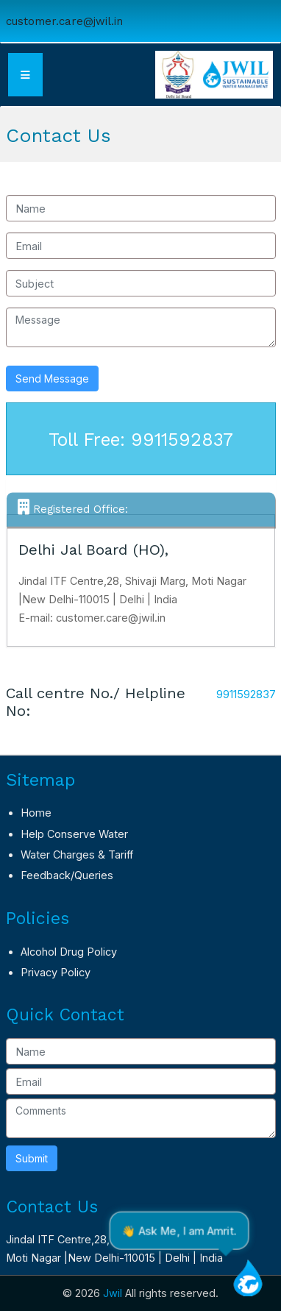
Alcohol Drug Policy (69, 951)
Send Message (52, 378)
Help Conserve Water (74, 834)
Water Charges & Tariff (77, 854)
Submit (31, 1158)
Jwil (112, 1293)
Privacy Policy (55, 972)
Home (36, 812)
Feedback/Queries (67, 875)
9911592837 (246, 694)
